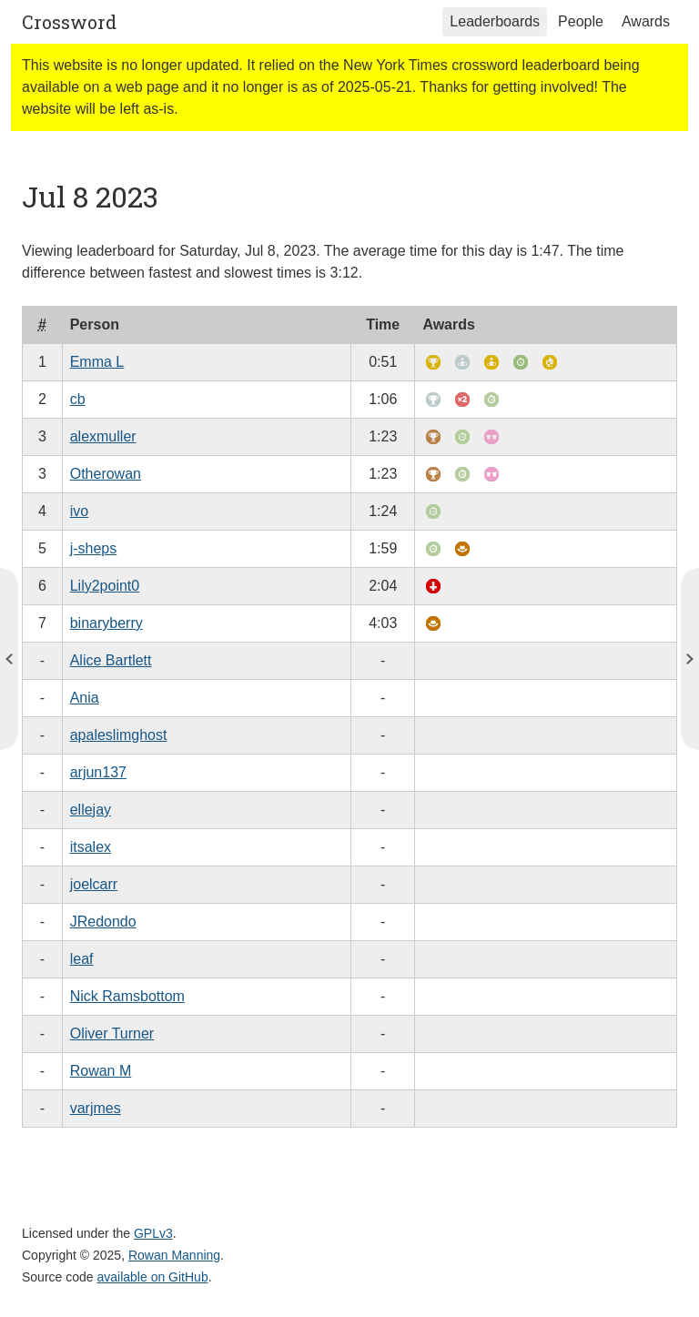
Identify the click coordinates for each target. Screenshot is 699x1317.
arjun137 (98, 772)
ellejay (90, 809)
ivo (79, 511)
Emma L (97, 362)
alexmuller (103, 436)
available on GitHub (152, 1277)
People (580, 21)
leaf (82, 959)
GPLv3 (153, 1233)
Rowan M (101, 1071)
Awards (646, 21)
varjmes (95, 1108)
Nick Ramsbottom (127, 996)
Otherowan (105, 473)
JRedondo (103, 921)
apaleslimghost (118, 735)
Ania (84, 697)
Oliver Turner (112, 1033)
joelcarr (93, 884)
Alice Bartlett (111, 660)
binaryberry (106, 623)
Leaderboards (495, 21)
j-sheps (93, 548)
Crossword (69, 22)
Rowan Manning (174, 1255)
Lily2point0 (105, 585)
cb (78, 399)
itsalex (90, 847)
